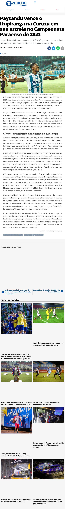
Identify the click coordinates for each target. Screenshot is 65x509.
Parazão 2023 (28, 235)
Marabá (27, 10)
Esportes (4, 53)
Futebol (21, 235)
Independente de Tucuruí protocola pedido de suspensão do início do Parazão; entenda (48, 445)
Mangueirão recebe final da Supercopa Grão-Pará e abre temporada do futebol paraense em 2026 (47, 502)
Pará (57, 10)
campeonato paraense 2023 (10, 235)
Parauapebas (10, 10)
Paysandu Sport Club (38, 235)
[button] (49, 48)
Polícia (42, 10)
